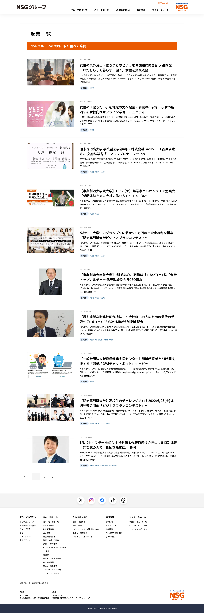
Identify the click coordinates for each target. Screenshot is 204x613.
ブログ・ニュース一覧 (138, 522)
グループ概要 (25, 529)
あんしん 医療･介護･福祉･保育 (86, 529)
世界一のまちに (79, 522)
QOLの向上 (110, 536)
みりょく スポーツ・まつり (84, 536)
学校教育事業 (48, 525)
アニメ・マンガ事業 (51, 573)
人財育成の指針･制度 (114, 533)
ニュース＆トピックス (138, 529)
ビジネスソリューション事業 (54, 547)
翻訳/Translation (163, 3)
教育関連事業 (48, 529)
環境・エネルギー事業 (52, 558)
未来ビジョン (25, 540)
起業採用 (109, 529)
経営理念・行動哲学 (28, 525)
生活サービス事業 (50, 566)
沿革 (21, 533)
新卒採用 (109, 522)
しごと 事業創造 (80, 533)
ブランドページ (26, 536)
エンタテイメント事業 (52, 569)
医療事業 (46, 533)
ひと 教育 (77, 525)
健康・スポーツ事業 (51, 540)
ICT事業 (46, 551)
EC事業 (46, 555)
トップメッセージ (27, 522)
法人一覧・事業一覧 (51, 522)
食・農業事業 (48, 562)
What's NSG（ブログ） (138, 525)
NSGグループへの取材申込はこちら (34, 583)
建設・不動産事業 (50, 544)
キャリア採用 (111, 525)
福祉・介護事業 (49, 536)
